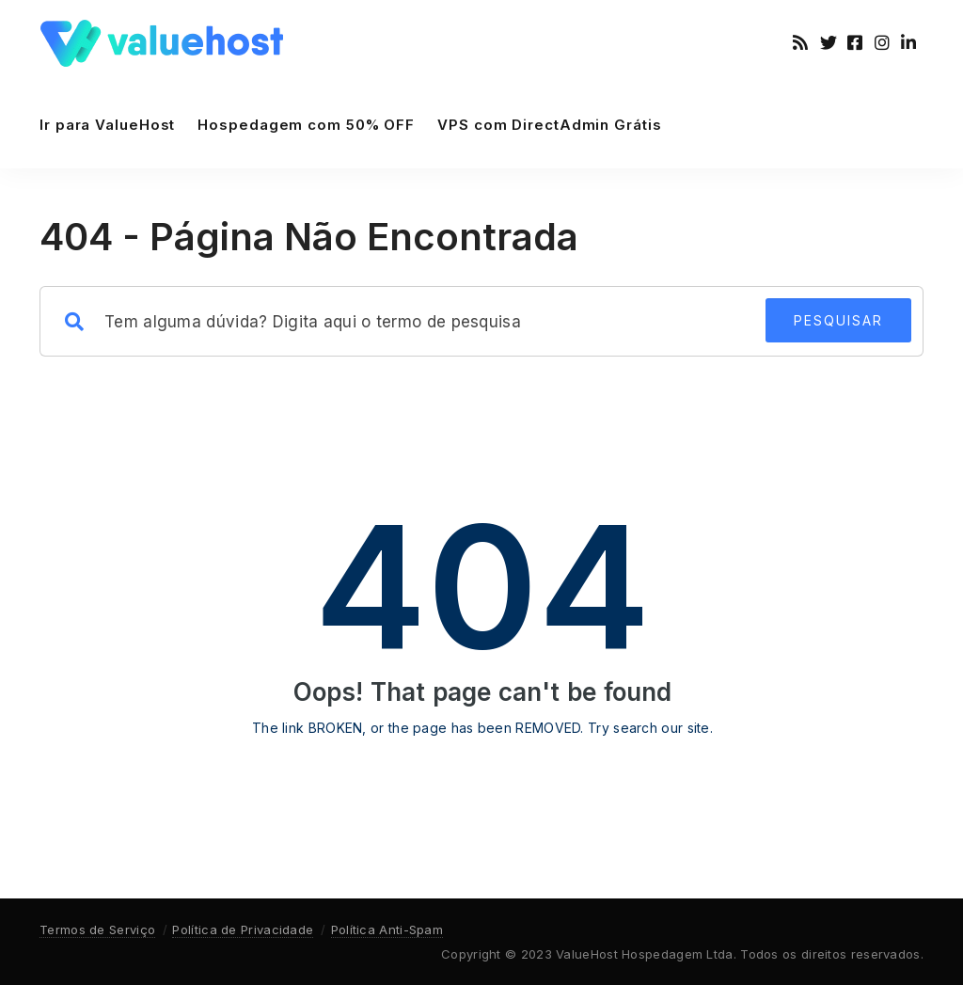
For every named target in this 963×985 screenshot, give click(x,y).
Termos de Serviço (97, 929)
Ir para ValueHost (107, 125)
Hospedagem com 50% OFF (306, 125)
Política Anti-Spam (387, 929)
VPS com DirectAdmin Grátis (549, 125)
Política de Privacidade (242, 929)
